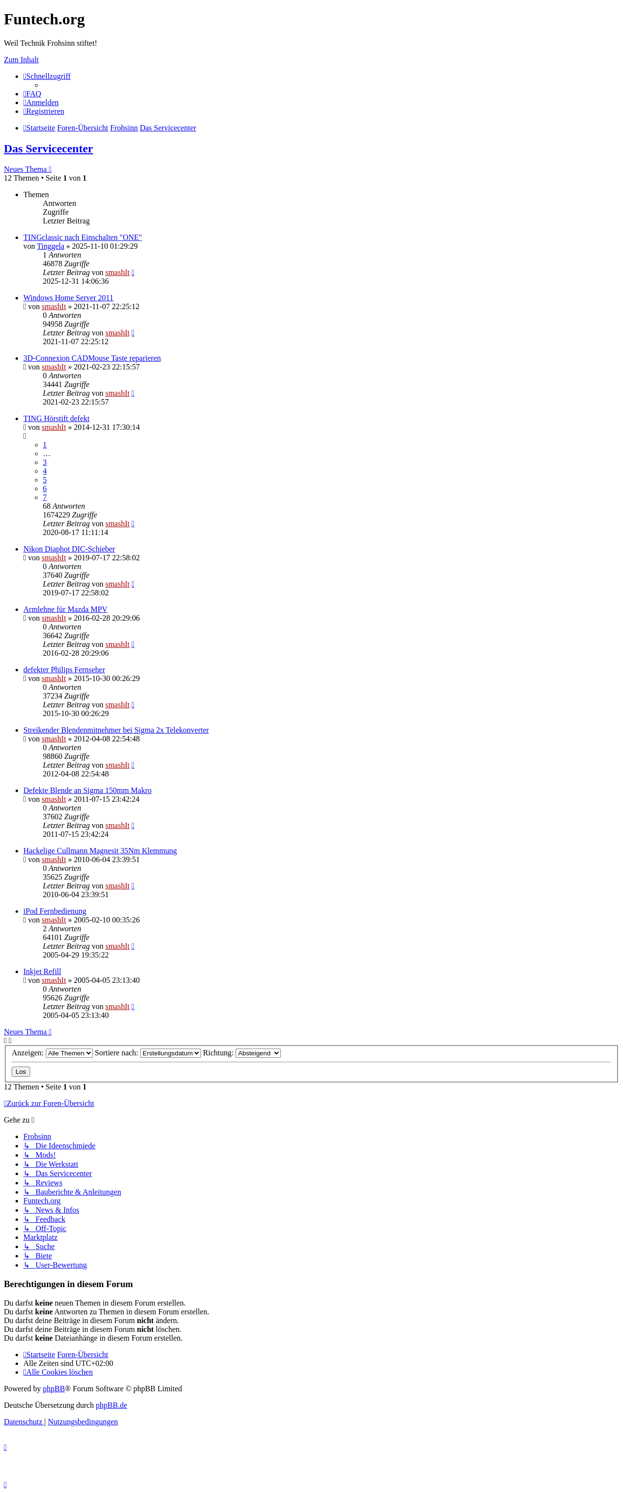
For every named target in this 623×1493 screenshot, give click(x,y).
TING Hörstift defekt (56, 418)
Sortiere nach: (148, 1053)
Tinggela (50, 246)
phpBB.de (111, 1405)
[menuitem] (32, 94)
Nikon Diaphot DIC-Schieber (69, 549)
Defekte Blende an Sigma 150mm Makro (87, 790)
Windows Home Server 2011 (68, 298)
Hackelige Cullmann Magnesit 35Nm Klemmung (100, 851)
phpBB (54, 1388)
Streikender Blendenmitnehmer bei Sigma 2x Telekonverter (116, 730)
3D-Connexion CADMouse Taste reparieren (92, 358)
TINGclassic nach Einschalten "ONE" (82, 237)
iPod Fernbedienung (54, 911)
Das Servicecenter (48, 148)
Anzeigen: (52, 1053)
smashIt (117, 272)
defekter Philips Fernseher (64, 669)
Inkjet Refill (42, 971)
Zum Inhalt (21, 59)
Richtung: (242, 1053)
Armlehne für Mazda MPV (65, 609)
